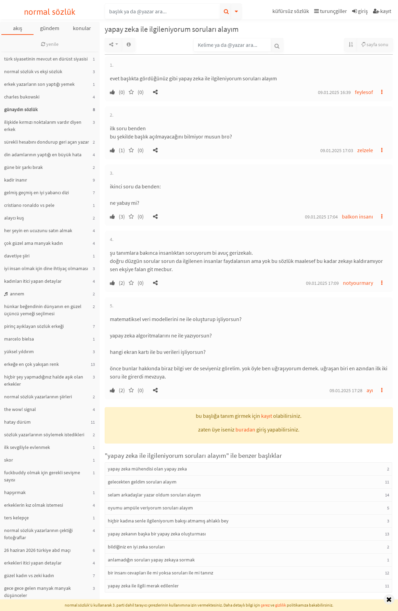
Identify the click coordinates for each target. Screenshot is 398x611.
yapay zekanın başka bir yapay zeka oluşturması (157, 534)
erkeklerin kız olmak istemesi (33, 505)
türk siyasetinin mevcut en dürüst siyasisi (46, 59)
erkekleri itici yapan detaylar (33, 563)
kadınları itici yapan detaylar (33, 281)
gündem (49, 28)
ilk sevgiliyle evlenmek (27, 447)
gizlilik (280, 605)
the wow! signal (20, 409)
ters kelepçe (16, 518)
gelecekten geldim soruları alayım (142, 482)
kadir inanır (15, 180)
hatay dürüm (17, 422)
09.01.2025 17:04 (321, 217)
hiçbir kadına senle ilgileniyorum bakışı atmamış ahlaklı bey (168, 521)
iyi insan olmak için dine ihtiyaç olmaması (46, 268)
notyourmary (358, 282)
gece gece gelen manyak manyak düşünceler (37, 591)
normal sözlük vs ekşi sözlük (33, 71)
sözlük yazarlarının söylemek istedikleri (44, 434)
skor (8, 460)
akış (17, 28)
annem (14, 294)
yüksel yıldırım (19, 351)
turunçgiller (330, 11)
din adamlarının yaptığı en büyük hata (42, 154)
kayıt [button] (266, 415)
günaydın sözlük (21, 109)
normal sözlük (50, 11)
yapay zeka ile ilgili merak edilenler (143, 586)
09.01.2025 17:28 (346, 390)
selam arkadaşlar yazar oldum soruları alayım (154, 495)
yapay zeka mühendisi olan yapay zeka (147, 469)
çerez (265, 605)
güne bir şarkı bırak (23, 167)
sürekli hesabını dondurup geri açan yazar (46, 142)
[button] (291, 12)
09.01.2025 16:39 (334, 92)
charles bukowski (21, 97)
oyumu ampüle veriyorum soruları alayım (150, 508)
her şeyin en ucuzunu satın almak (38, 230)
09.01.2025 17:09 (322, 283)
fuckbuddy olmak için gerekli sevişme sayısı (42, 476)
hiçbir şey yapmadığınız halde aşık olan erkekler (43, 380)
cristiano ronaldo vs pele (29, 205)
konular (82, 28)
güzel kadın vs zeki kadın (29, 575)
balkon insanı (357, 216)
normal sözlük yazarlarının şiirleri (38, 397)
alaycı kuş (14, 218)
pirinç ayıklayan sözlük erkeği (34, 326)
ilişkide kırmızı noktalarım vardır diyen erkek (42, 125)
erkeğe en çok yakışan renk (31, 364)
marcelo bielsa (19, 339)
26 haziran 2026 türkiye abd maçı (37, 550)
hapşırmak (15, 492)
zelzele (365, 150)
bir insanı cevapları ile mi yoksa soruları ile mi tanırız (160, 573)
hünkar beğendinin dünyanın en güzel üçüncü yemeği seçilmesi (42, 310)
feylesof (364, 92)
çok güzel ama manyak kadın (33, 243)
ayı (370, 390)
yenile (50, 44)
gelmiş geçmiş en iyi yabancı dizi (36, 192)
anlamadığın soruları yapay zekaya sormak (151, 560)
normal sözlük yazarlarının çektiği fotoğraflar (38, 534)
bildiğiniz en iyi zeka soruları (136, 547)
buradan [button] (245, 429)
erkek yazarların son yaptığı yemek (39, 84)
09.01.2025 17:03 (336, 150)
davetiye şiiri (16, 256)
